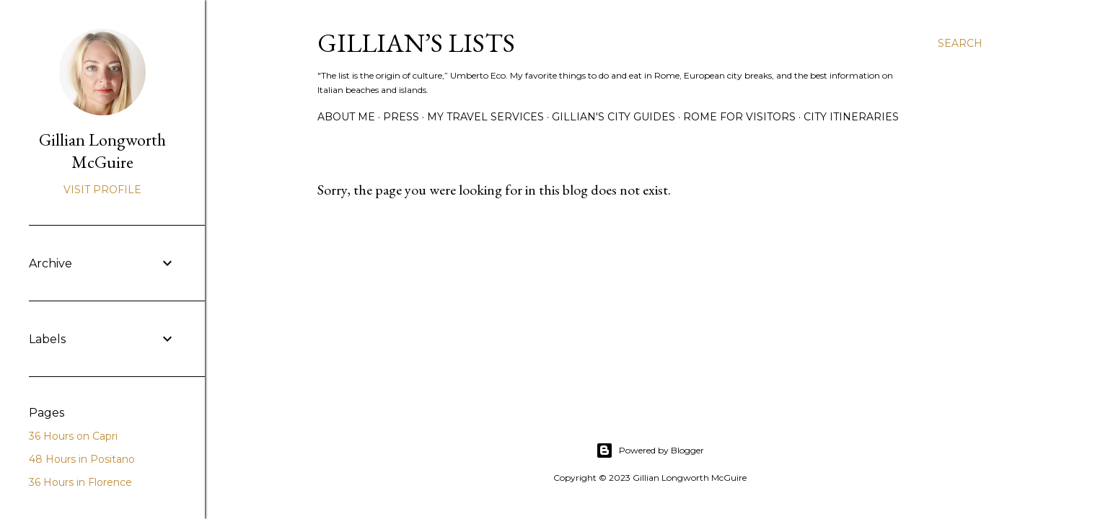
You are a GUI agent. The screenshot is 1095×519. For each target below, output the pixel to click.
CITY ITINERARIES (851, 116)
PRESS (401, 116)
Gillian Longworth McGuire (102, 150)
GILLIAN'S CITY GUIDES (613, 116)
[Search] (960, 43)
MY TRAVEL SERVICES (485, 116)
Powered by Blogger (650, 450)
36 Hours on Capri (73, 436)
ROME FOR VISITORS (739, 116)
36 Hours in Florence (80, 482)
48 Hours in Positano (82, 459)
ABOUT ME (346, 116)
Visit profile (102, 189)
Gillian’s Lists (416, 43)
